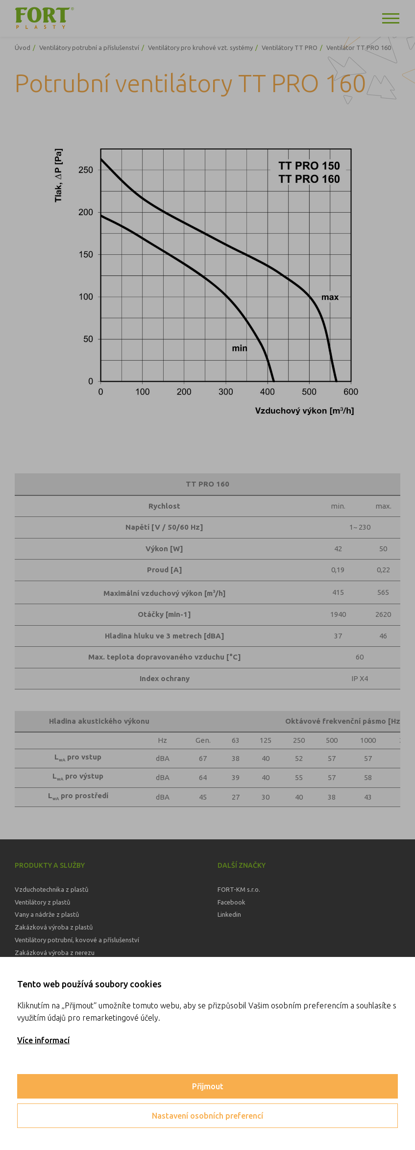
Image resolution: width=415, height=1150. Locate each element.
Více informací (43, 1040)
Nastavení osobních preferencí (207, 1115)
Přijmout (207, 1086)
